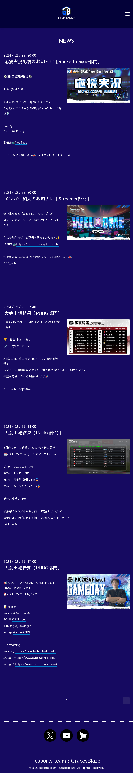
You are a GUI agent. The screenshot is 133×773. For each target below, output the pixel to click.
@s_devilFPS (21, 632)
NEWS (66, 40)
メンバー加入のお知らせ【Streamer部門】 (47, 198)
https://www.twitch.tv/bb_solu (34, 657)
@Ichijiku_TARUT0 (35, 213)
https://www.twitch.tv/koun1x (35, 651)
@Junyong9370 (24, 626)
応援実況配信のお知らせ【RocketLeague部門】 (53, 61)
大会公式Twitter (46, 454)
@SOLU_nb (19, 619)
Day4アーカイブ (20, 346)
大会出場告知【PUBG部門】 (33, 567)
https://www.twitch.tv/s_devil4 (36, 664)
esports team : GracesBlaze (67, 760)
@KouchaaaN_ (22, 613)
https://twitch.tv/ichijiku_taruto (37, 244)
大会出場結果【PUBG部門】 (33, 313)
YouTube (21, 142)
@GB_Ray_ (19, 131)
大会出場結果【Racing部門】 (33, 432)
